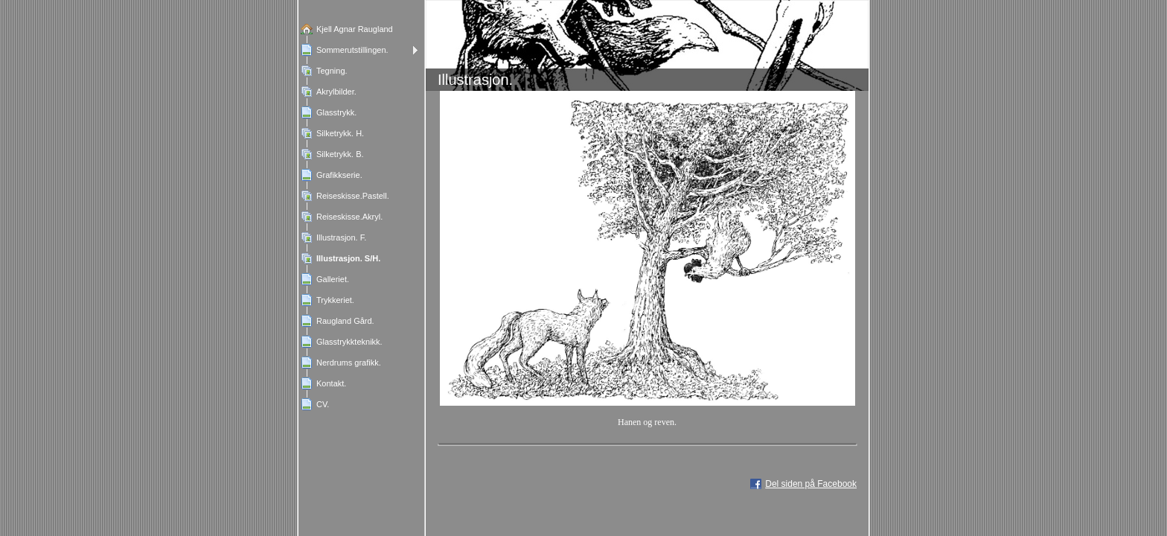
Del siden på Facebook (811, 484)
